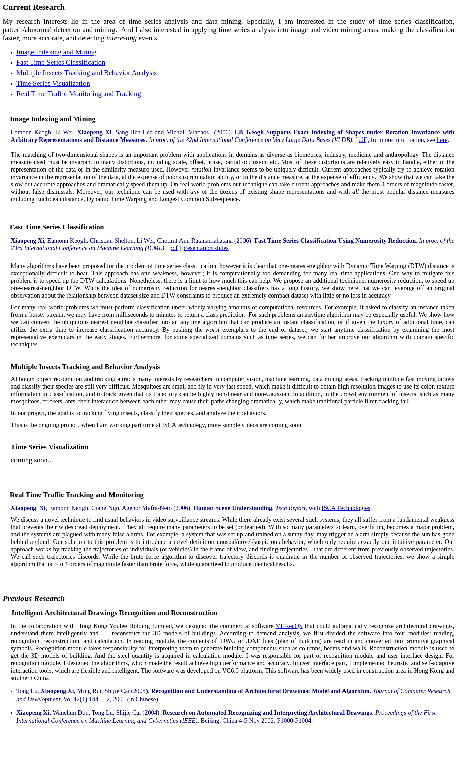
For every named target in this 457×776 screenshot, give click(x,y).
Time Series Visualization (53, 83)
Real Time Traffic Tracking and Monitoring (78, 495)
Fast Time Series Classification (60, 62)
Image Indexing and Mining (56, 52)
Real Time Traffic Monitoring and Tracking (78, 94)
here (442, 139)
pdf (361, 139)
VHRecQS (289, 625)
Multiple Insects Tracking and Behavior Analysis (86, 73)
